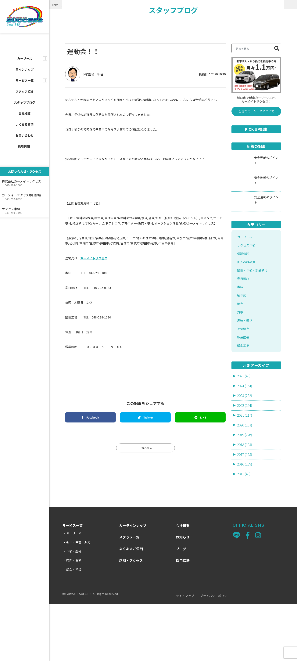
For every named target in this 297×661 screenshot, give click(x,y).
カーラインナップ (132, 582)
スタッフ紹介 (25, 91)
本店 (240, 336)
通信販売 (244, 380)
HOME (56, 4)
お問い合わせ (25, 135)
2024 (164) (245, 439)
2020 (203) (245, 480)
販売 (240, 354)
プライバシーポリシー (215, 652)
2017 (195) (245, 510)
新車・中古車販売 (78, 599)
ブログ (181, 605)
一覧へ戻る (145, 495)
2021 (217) (245, 469)
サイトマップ (185, 652)
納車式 (242, 345)
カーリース (245, 283)
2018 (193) (245, 500)
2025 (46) (244, 429)
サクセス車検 (247, 292)
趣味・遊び (245, 371)
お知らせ (183, 594)
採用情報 (24, 146)
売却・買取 (73, 617)
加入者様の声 (247, 309)
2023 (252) (245, 449)
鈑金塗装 (244, 389)
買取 (240, 363)
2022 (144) (245, 459)
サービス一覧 (25, 80)
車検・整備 (73, 608)
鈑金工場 (244, 398)
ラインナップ (25, 69)
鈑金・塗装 (73, 626)
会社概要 (25, 113)
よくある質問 (25, 124)
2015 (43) (244, 530)
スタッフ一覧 (129, 594)
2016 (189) (245, 520)
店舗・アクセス (131, 617)
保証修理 (244, 301)
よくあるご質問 (131, 605)
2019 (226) (245, 490)
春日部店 (244, 327)
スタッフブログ (24, 102)
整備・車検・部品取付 (107, 4)
